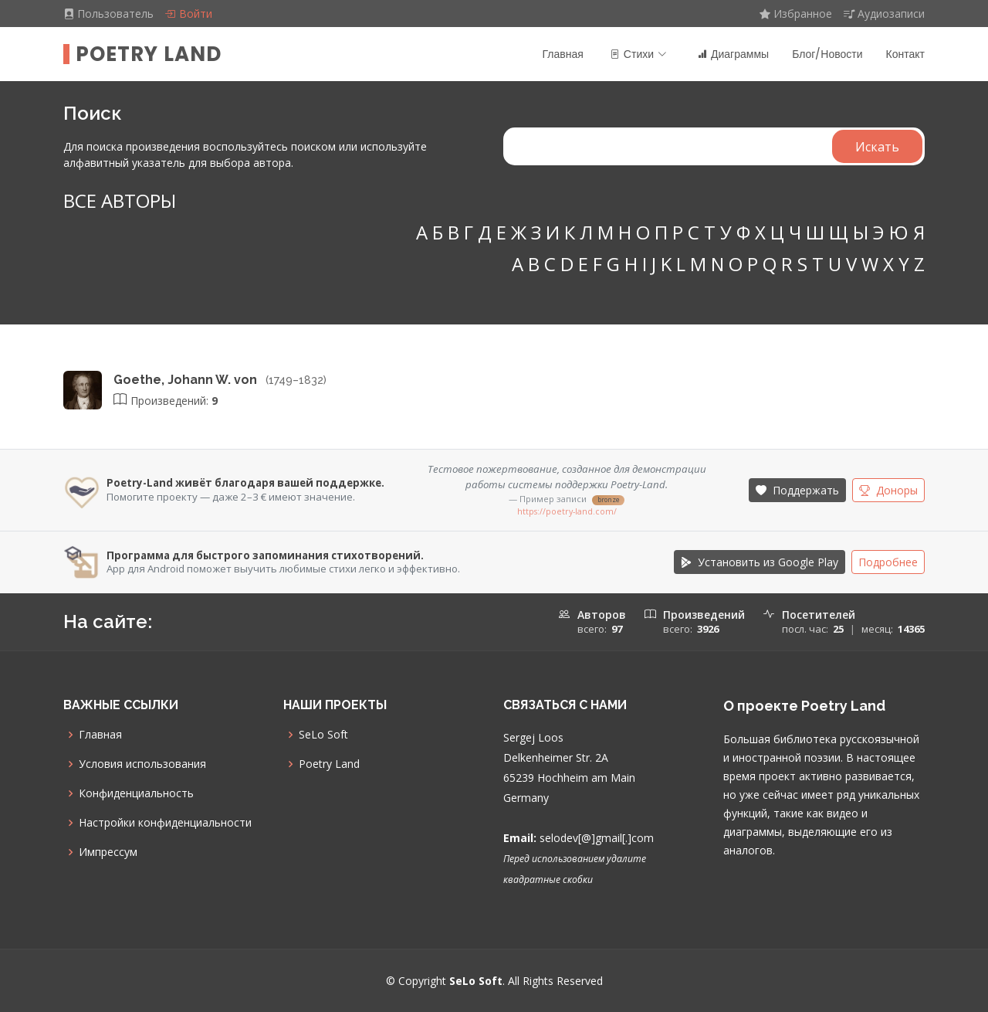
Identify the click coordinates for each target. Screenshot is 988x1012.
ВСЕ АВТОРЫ (119, 200)
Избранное (796, 13)
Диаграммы (733, 54)
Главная (563, 54)
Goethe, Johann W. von (186, 379)
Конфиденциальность (136, 793)
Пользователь (110, 13)
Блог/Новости (827, 54)
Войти (188, 13)
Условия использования (142, 764)
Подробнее (888, 562)
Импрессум (108, 852)
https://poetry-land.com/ (567, 511)
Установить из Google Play (759, 562)
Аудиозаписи (884, 13)
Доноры (888, 490)
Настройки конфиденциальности (165, 822)
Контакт (905, 54)
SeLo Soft (323, 734)
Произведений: (165, 400)
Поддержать (797, 490)
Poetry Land (149, 54)
